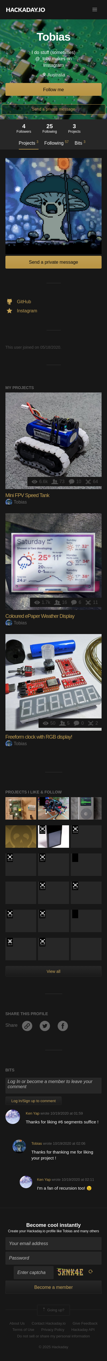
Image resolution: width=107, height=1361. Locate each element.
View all (53, 971)
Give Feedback (84, 1323)
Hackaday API (83, 1329)
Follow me (53, 89)
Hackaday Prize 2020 (42, 801)
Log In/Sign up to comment (33, 1101)
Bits (80, 143)
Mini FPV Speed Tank (27, 495)
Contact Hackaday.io (49, 1323)
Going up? (53, 1310)
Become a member (53, 1287)
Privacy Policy (52, 1329)
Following (56, 143)
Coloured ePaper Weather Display (39, 616)
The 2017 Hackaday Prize (42, 857)
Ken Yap (32, 1113)
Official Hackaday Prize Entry (10, 942)
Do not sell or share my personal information (53, 1336)
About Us (17, 1323)
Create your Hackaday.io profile (32, 1231)
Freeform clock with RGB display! (38, 737)
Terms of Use (23, 1329)
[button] (94, 9)
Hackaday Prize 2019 (42, 829)
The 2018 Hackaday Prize (75, 829)
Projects (29, 143)
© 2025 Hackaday (53, 1347)
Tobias (16, 502)
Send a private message (53, 109)
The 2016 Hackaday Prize (10, 914)
